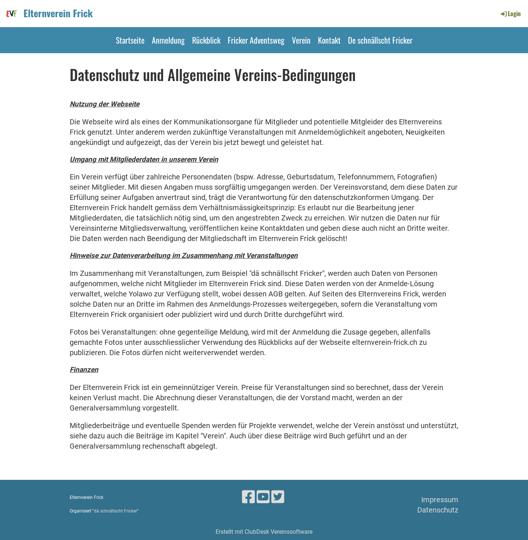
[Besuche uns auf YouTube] (263, 497)
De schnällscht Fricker (380, 40)
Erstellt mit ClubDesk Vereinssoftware (264, 531)
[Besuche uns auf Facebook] (248, 497)
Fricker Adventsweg (256, 40)
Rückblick (206, 40)
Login (510, 13)
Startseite (130, 40)
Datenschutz (437, 510)
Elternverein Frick (58, 13)
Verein (301, 40)
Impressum (439, 499)
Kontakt (329, 40)
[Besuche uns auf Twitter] (277, 497)
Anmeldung (168, 40)
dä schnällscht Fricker (115, 511)
